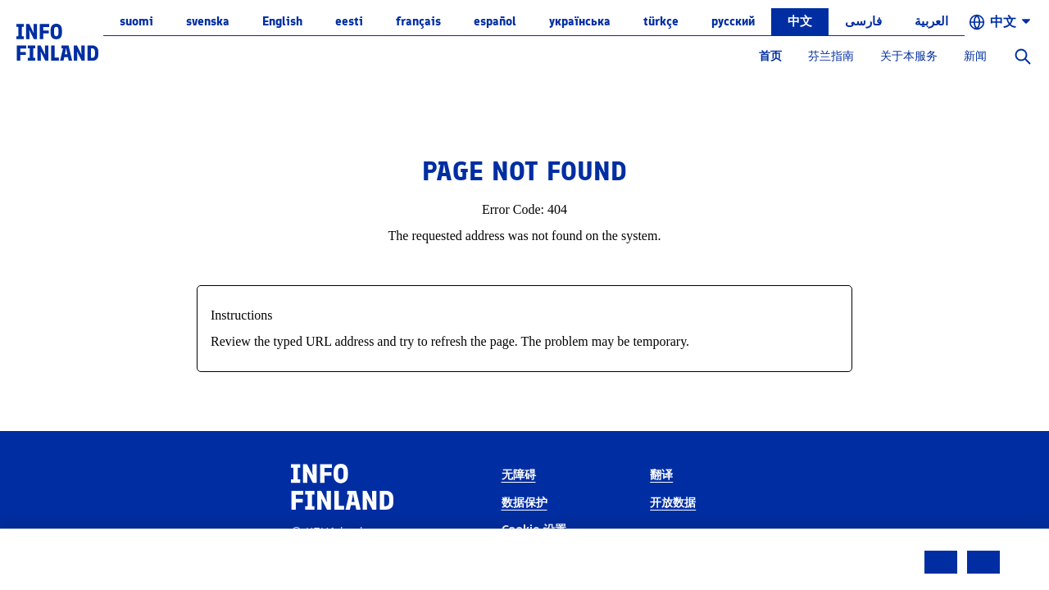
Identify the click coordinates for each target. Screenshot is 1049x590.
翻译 (661, 475)
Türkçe (661, 21)
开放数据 (673, 503)
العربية (931, 21)
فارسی (863, 21)
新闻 (975, 56)
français (418, 21)
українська (580, 21)
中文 (800, 21)
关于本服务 (909, 56)
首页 (770, 56)
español (495, 21)
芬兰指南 (831, 56)
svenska (207, 21)
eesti (349, 21)
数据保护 (524, 503)
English (282, 21)
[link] (57, 41)
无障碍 (519, 475)
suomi (136, 21)
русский (733, 21)
